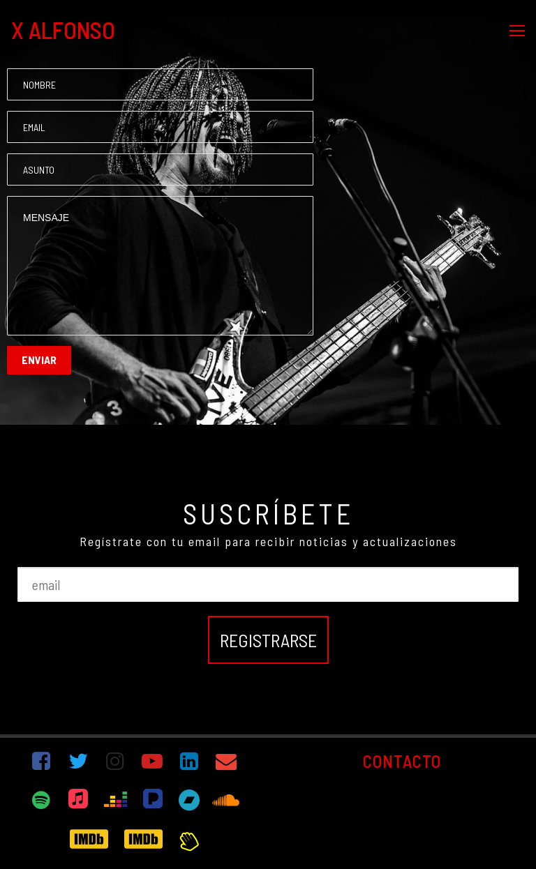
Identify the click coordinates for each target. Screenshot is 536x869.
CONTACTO (402, 760)
